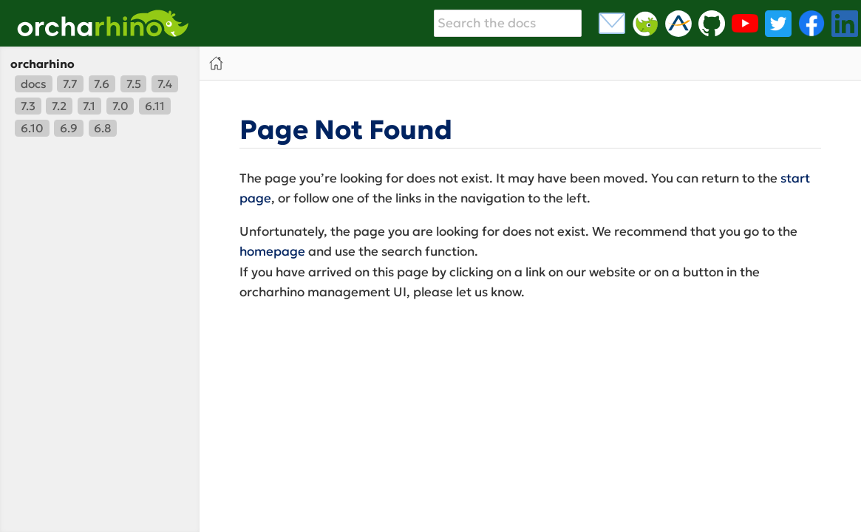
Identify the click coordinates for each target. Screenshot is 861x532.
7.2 (59, 106)
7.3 (28, 106)
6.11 (155, 106)
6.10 (32, 128)
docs (34, 84)
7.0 (120, 106)
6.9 (69, 128)
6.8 (102, 128)
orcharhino (42, 64)
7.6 (101, 84)
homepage (272, 251)
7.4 (164, 84)
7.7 (70, 84)
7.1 (89, 106)
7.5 (133, 84)
